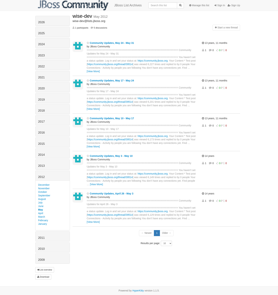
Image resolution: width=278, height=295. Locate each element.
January (42, 223)
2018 (41, 110)
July (40, 202)
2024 (41, 44)
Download (43, 277)
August (42, 199)
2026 (41, 22)
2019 (41, 99)
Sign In (220, 5)
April (40, 213)
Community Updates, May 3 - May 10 (110, 156)
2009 (41, 259)
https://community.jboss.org (153, 60)
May (40, 209)
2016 (41, 132)
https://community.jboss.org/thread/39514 (110, 64)
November (44, 188)
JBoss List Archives (90, 5)
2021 (41, 77)
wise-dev (83, 16)
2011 (41, 237)
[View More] (93, 71)
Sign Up (234, 5)
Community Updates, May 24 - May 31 (110, 43)
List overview (44, 270)
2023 (41, 55)
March (41, 216)
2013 (41, 165)
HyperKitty (138, 290)
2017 (41, 121)
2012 (41, 177)
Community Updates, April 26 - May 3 (110, 193)
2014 (41, 154)
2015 (41, 143)
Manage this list (199, 5)
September (44, 195)
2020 (41, 88)
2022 (41, 66)
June (40, 206)
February (43, 220)
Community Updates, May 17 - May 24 (110, 80)
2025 (41, 33)
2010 (41, 248)
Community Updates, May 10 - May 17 (110, 118)
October (42, 192)
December (44, 184)
